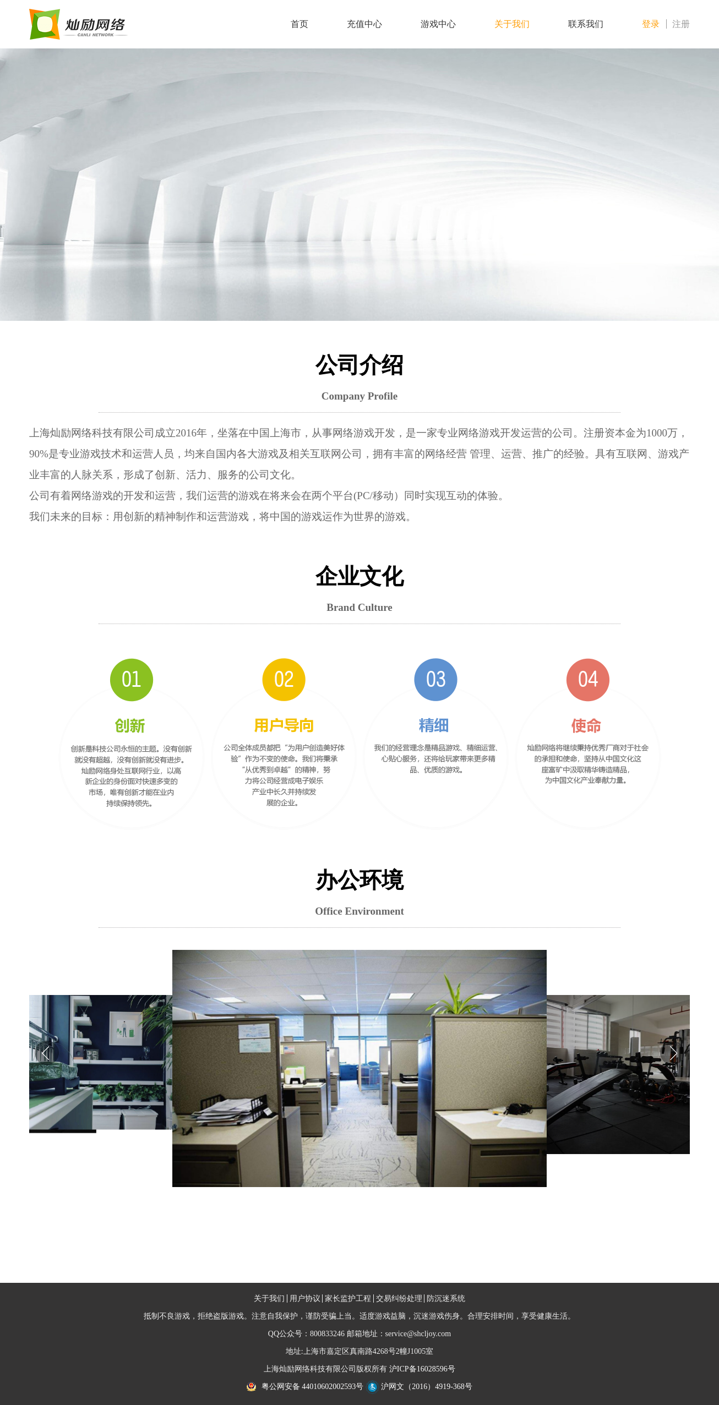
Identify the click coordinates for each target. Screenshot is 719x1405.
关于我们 (512, 24)
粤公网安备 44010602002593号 (313, 1386)
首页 (299, 24)
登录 (651, 24)
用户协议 (305, 1298)
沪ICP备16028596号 (422, 1369)
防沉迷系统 (446, 1298)
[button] (672, 1053)
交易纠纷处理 (399, 1298)
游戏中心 (438, 24)
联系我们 (585, 24)
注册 (681, 24)
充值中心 (364, 24)
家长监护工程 (348, 1298)
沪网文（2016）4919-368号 (419, 1386)
